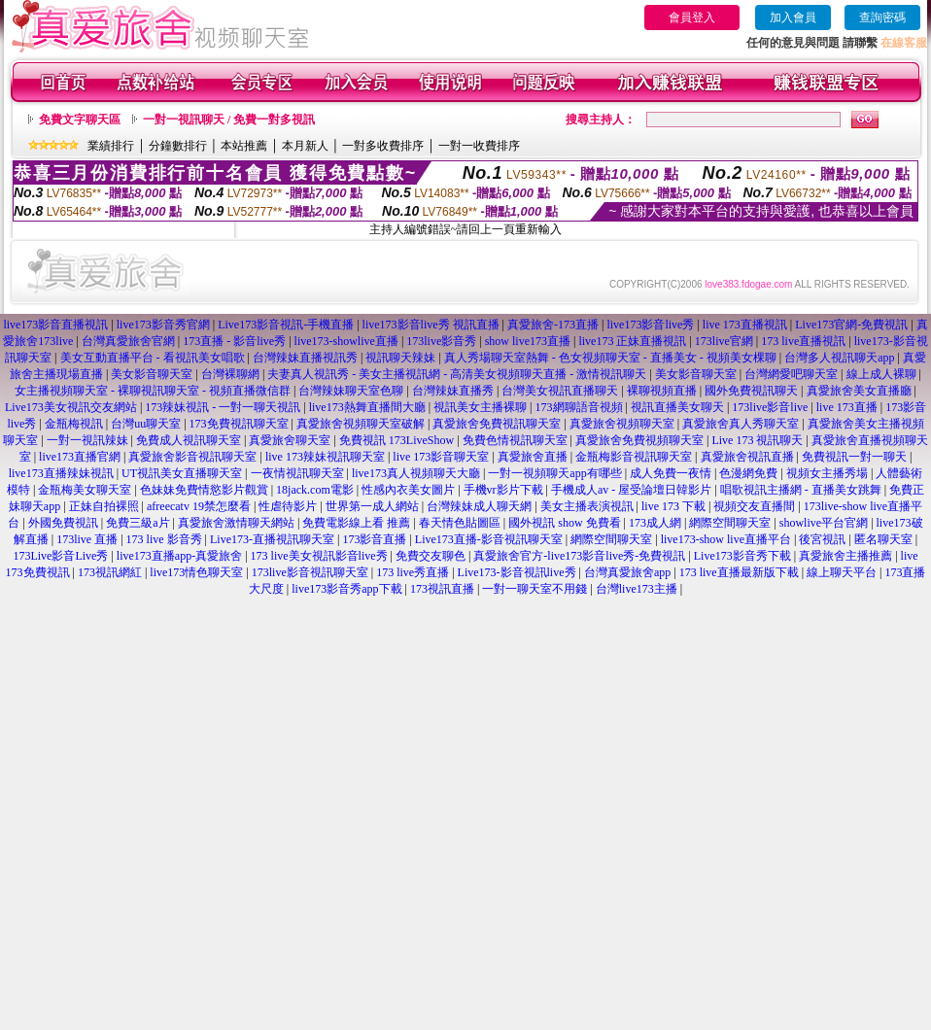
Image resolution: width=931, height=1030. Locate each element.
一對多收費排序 (383, 146)
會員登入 (692, 17)
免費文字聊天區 (80, 119)
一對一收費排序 (479, 146)
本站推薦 (244, 146)
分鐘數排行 (178, 146)
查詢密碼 (882, 17)
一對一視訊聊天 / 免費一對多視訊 (229, 119)
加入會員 (793, 17)
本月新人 (305, 146)
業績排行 (110, 146)
